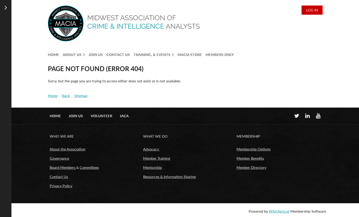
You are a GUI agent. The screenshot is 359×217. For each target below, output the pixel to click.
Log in (312, 10)
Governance (59, 158)
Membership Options (254, 149)
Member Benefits (250, 158)
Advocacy (151, 149)
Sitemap (80, 95)
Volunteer (101, 116)
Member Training (156, 158)
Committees (89, 167)
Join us (76, 116)
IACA (124, 116)
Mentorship (152, 167)
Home (52, 95)
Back (66, 95)
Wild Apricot (279, 211)
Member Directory (251, 167)
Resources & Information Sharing (169, 176)
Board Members (63, 167)
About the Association (67, 149)
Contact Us (59, 176)
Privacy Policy (61, 186)
